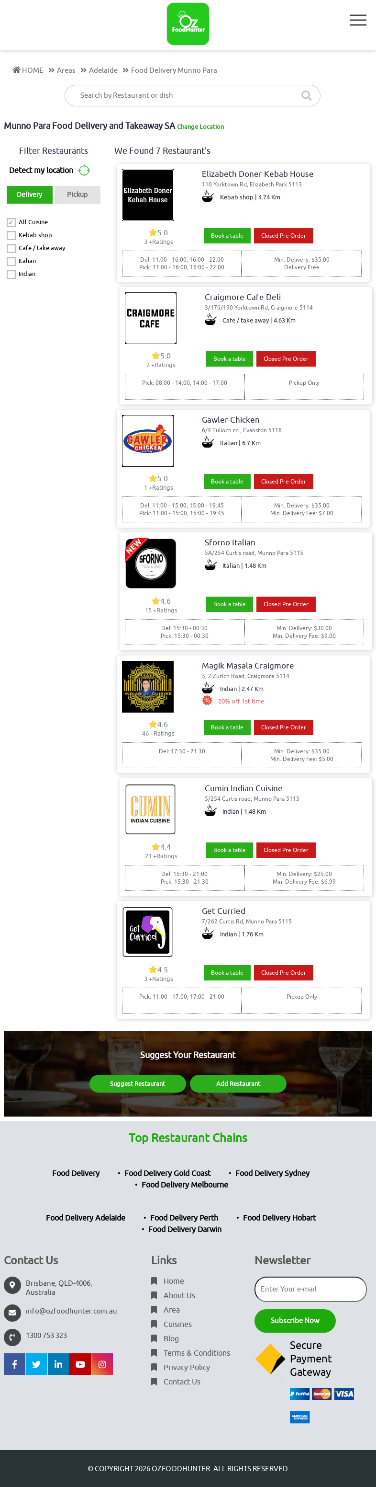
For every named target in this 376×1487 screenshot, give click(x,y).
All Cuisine (33, 222)
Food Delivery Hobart (279, 1218)
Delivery (29, 195)
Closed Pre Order (283, 236)
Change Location (200, 127)
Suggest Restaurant (137, 1084)
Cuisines (171, 1324)
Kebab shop (35, 235)
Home (167, 1281)
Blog (165, 1339)
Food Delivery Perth (184, 1218)
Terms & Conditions (190, 1353)
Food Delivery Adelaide (85, 1218)
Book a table (227, 236)
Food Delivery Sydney (272, 1173)
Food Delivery (76, 1173)
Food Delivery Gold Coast (167, 1173)
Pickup (77, 195)
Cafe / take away (42, 248)
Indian (27, 274)
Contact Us (175, 1382)
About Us (173, 1296)
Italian (27, 261)
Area (165, 1310)
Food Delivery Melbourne (185, 1185)
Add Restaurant (238, 1084)
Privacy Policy (180, 1367)
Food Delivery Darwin (184, 1229)
